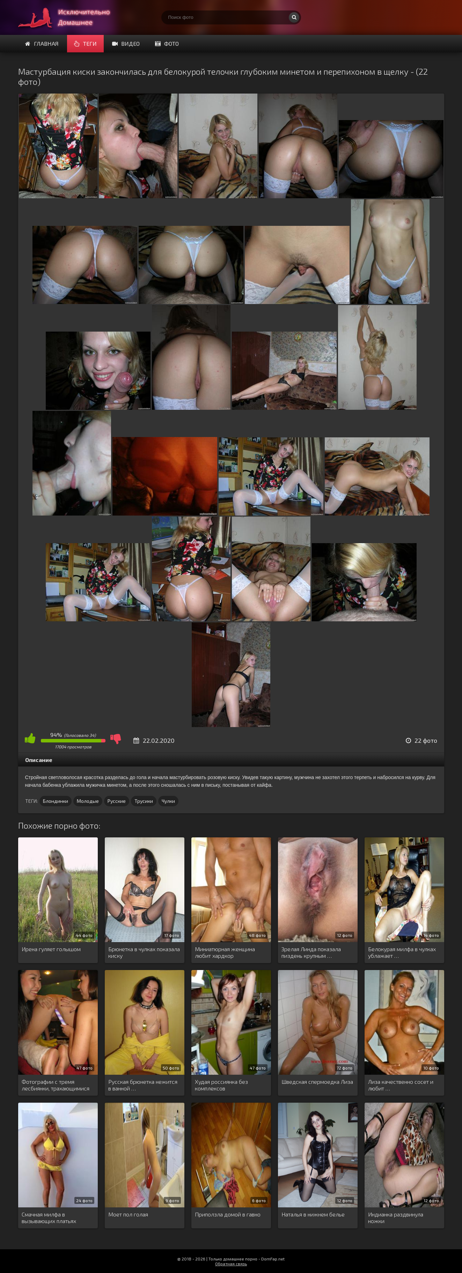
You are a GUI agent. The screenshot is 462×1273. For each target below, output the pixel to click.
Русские (117, 801)
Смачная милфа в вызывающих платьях (49, 1217)
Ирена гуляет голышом (51, 949)
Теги (85, 43)
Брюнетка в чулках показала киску (144, 952)
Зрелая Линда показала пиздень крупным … (311, 952)
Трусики (143, 801)
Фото (167, 43)
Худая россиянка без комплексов (221, 1084)
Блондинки (55, 801)
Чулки (168, 801)
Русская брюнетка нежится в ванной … (142, 1084)
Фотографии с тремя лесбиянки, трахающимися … (55, 1085)
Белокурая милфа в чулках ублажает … (402, 952)
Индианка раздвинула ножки (395, 1217)
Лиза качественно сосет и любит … (400, 1084)
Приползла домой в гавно (228, 1214)
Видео (126, 43)
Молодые (88, 801)
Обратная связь (231, 1263)
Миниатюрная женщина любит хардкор (225, 952)
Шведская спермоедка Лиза (317, 1081)
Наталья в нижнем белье (313, 1214)
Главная (42, 43)
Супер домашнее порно (70, 17)
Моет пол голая (128, 1214)
